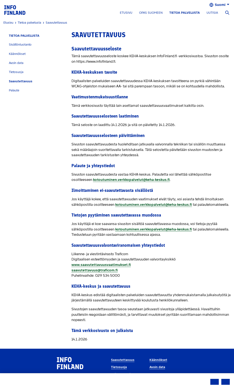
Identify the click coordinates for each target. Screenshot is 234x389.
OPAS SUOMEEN (151, 13)
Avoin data (16, 63)
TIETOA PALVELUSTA (184, 13)
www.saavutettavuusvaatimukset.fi (101, 265)
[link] (14, 10)
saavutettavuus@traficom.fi (94, 270)
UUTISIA (212, 13)
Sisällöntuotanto (20, 44)
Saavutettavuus (20, 81)
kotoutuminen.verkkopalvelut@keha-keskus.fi (131, 180)
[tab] (36, 44)
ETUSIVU (126, 13)
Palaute (14, 90)
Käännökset (17, 54)
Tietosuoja (16, 72)
